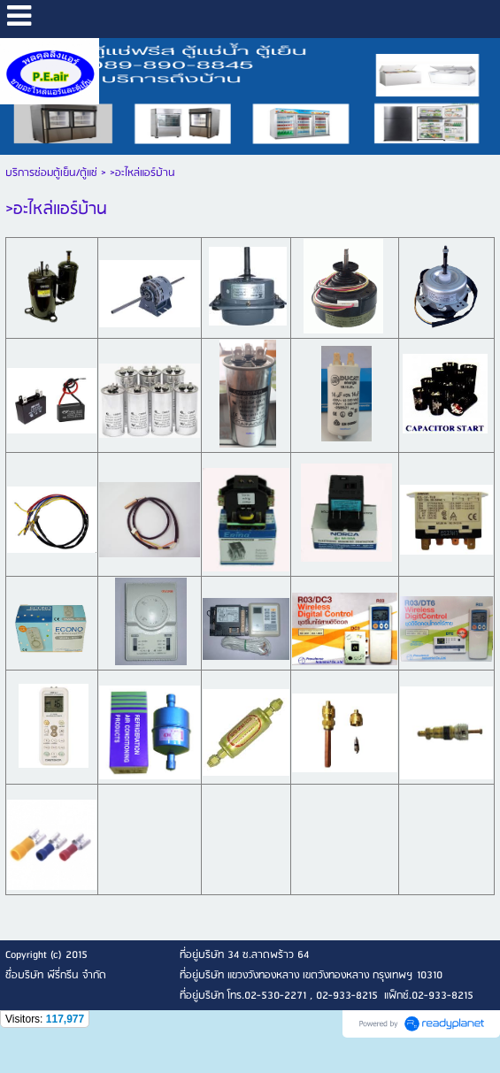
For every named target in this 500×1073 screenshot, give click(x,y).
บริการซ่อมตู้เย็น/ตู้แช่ (51, 173)
